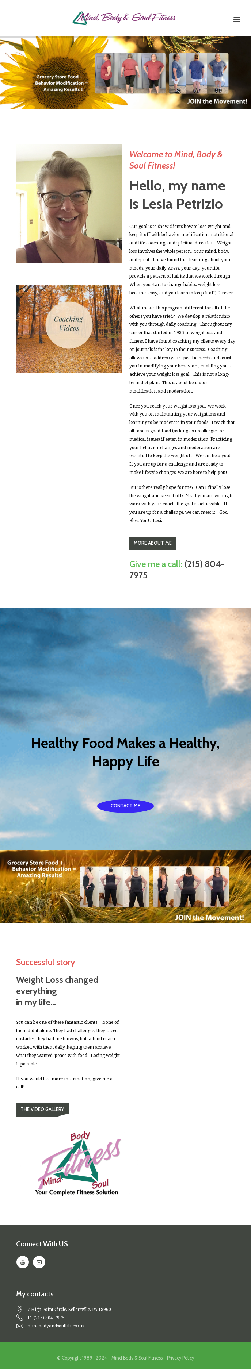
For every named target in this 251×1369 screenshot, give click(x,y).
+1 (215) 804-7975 (46, 1317)
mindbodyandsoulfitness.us (55, 1325)
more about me (153, 543)
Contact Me (125, 806)
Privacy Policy (180, 1358)
